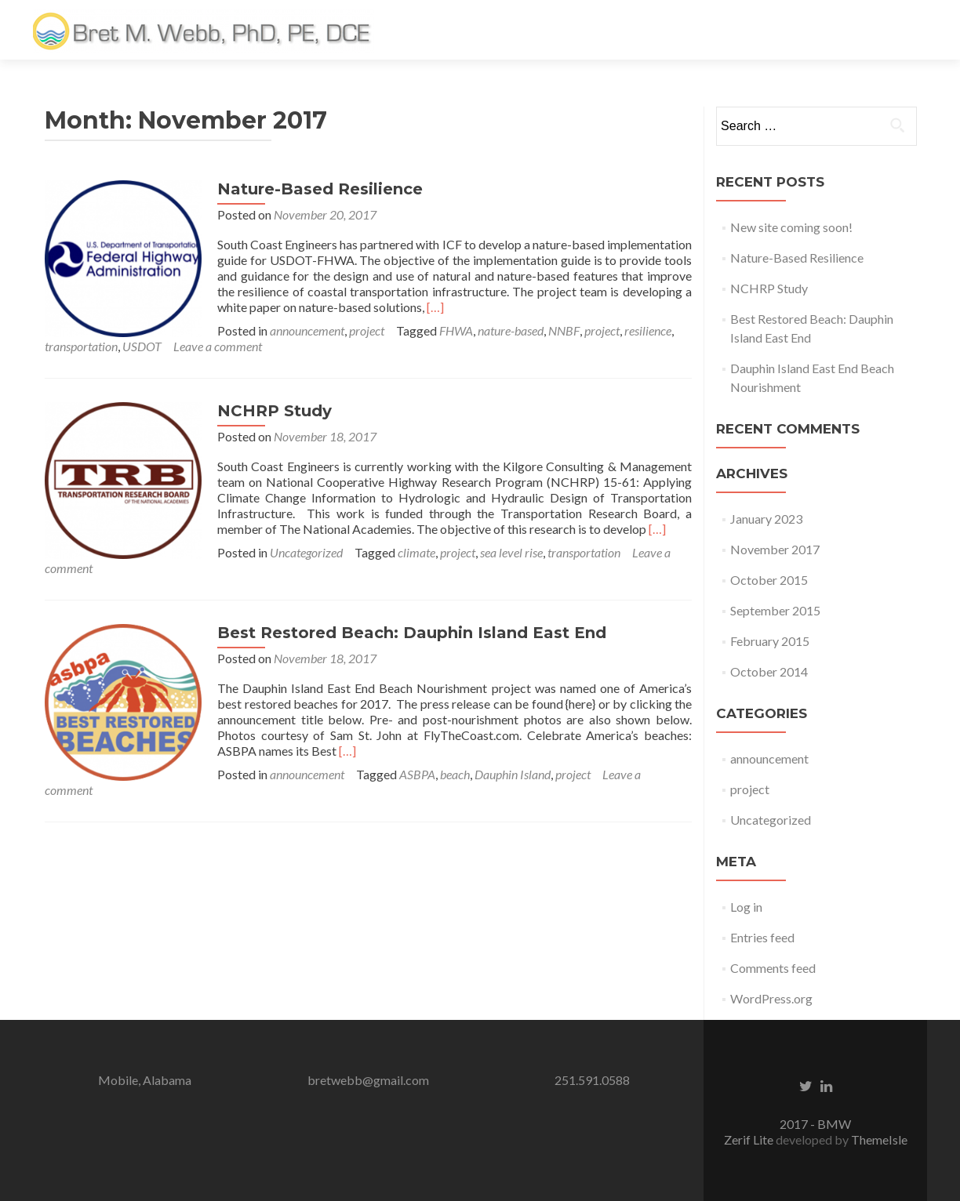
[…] (435, 306)
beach (455, 774)
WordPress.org (771, 998)
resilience (647, 330)
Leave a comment (217, 346)
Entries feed (762, 937)
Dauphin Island (513, 774)
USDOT (142, 346)
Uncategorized (306, 552)
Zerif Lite (750, 1139)
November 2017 (775, 549)
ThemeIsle (879, 1139)
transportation (81, 346)
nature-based (511, 330)
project (366, 330)
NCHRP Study (274, 410)
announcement (307, 330)
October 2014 (769, 671)
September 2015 (775, 610)
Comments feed (773, 967)
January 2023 (766, 518)
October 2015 (769, 579)
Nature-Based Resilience (320, 189)
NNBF (564, 330)
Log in (746, 906)
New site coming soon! (791, 227)
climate (416, 552)
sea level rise (511, 552)
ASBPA (417, 774)
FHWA (456, 330)
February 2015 (769, 640)
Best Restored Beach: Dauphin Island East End (411, 632)
